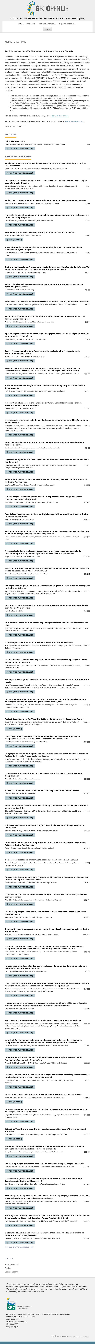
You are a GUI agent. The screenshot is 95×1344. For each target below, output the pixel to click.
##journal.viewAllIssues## (19, 1247)
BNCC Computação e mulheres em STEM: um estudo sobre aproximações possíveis (44, 1164)
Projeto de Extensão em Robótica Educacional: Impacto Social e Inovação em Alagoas (45, 200)
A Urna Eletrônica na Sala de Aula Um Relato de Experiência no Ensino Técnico (42, 791)
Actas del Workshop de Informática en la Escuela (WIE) (47, 18)
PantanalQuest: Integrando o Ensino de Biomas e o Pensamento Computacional (43, 1020)
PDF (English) (15, 240)
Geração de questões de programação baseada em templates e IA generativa (41, 860)
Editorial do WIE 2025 (15, 141)
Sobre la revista (47, 24)
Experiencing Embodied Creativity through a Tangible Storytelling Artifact (40, 232)
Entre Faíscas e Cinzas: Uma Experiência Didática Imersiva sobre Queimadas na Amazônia (47, 301)
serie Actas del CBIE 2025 (74, 121)
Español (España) (11, 1272)
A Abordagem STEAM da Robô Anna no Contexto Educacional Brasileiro (39, 642)
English (8, 1268)
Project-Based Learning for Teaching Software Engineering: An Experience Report (44, 719)
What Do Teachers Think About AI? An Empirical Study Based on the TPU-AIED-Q (43, 1094)
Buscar (47, 29)
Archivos (30, 24)
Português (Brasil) (12, 1264)
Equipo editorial (67, 24)
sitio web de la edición (60, 116)
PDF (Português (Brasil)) (21, 149)
